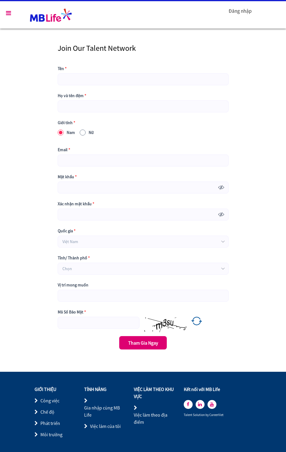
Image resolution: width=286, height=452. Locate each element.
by (207, 415)
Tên (62, 69)
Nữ (87, 133)
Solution (199, 415)
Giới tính (66, 123)
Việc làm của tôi (105, 426)
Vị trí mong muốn (73, 285)
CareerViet (216, 415)
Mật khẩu (67, 177)
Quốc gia (67, 231)
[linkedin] (200, 404)
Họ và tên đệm (72, 96)
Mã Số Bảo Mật (72, 312)
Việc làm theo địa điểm (150, 418)
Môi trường (51, 434)
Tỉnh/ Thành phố (74, 258)
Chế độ (47, 412)
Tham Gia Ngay (143, 343)
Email (64, 150)
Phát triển (50, 423)
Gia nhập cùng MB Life (102, 411)
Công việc (49, 401)
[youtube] (212, 404)
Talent (188, 415)
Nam (66, 133)
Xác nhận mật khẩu (76, 204)
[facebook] (188, 404)
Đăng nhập (240, 11)
